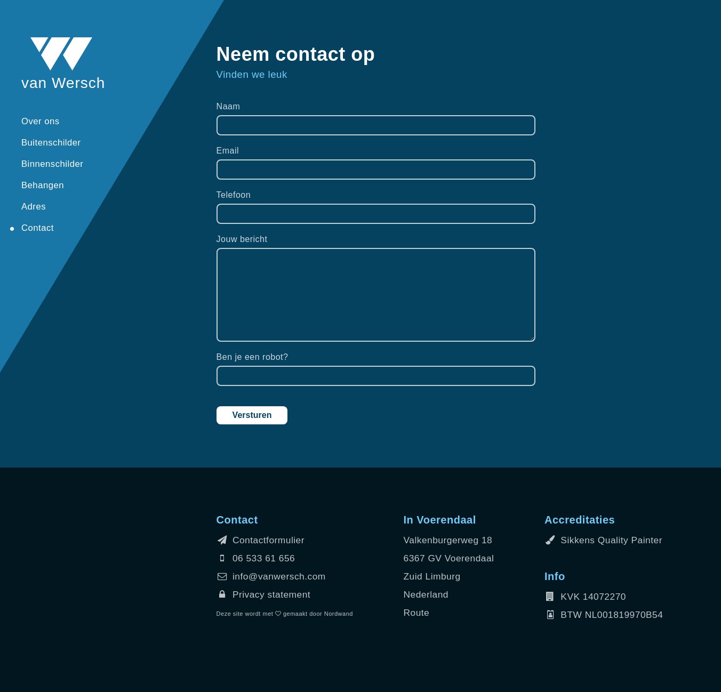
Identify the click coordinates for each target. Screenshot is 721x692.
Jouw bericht (242, 239)
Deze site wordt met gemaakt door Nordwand (285, 613)
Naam (229, 106)
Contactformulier (261, 540)
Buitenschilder (51, 143)
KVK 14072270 (585, 596)
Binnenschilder (52, 164)
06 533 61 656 (256, 558)
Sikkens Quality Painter (603, 540)
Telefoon (234, 194)
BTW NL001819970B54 (603, 614)
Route (417, 612)
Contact (37, 228)
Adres (33, 207)
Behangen (42, 185)
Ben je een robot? (253, 356)
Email (228, 150)
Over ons (40, 121)
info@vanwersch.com (271, 576)
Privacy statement (264, 594)
